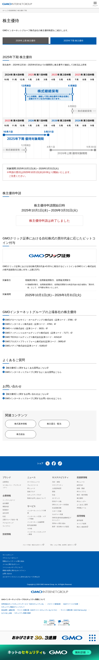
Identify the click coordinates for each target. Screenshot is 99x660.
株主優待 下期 (22, 10)
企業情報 (7, 496)
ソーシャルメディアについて (13, 567)
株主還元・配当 (54, 424)
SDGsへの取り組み (58, 523)
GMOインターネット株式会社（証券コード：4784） (30, 324)
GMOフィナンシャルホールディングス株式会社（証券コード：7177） (38, 333)
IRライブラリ (81, 492)
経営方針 (80, 485)
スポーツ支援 (56, 511)
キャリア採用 (81, 524)
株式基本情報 (20, 424)
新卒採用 (80, 520)
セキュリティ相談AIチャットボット (13, 607)
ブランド (7, 477)
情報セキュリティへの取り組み (13, 561)
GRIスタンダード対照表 (60, 505)
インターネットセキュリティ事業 (36, 533)
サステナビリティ (60, 477)
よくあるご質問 (82, 505)
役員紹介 (6, 510)
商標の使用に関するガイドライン (14, 570)
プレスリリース (32, 485)
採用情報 (81, 516)
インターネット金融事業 (35, 522)
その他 (29, 528)
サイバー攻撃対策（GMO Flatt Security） (74, 610)
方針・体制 (56, 482)
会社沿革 (6, 513)
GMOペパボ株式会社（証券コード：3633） (26, 328)
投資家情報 (12, 10)
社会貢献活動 (56, 508)
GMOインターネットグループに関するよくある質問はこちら (33, 372)
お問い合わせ (7, 574)
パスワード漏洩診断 (54, 604)
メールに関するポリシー (11, 564)
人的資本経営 (56, 488)
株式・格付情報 (82, 495)
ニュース (31, 477)
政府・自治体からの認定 (60, 527)
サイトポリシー (8, 555)
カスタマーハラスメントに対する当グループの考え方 (21, 577)
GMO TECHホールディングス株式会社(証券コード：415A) (33, 337)
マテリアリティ (57, 485)
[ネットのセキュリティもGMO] (49, 652)
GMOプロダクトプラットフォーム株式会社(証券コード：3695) (35, 341)
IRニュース (31, 488)
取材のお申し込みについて (36, 498)
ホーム (5, 10)
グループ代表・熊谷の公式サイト (33, 545)
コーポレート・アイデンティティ (12, 486)
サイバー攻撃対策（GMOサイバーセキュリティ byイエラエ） (37, 610)
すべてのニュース (33, 482)
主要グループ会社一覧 (10, 520)
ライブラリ (6, 526)
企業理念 (6, 482)
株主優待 (80, 498)
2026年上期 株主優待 (25, 41)
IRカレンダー (81, 501)
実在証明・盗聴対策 (8, 610)
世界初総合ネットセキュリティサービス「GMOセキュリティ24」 (22, 604)
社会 (53, 495)
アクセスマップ (8, 523)
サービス (31, 506)
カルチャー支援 (57, 514)
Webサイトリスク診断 (70, 604)
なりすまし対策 (6, 613)
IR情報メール (81, 508)
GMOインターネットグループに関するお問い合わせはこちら (33, 398)
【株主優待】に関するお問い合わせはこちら (26, 394)
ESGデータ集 (56, 501)
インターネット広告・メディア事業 (36, 517)
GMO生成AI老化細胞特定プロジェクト (61, 519)
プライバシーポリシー (10, 558)
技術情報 (7, 534)
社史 (4, 516)
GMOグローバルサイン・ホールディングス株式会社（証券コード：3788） (40, 320)
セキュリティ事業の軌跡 (22, 613)
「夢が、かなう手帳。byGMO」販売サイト (62, 545)
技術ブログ (31, 492)
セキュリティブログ (34, 495)
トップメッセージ (9, 500)
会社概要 (6, 503)
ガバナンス (56, 498)
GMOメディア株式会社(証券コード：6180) (26, 346)
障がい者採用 (82, 527)
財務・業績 (81, 488)
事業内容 (6, 506)
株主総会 (20, 434)
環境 (53, 492)
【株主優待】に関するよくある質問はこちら (26, 368)
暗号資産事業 (32, 525)
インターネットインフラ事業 (36, 512)
